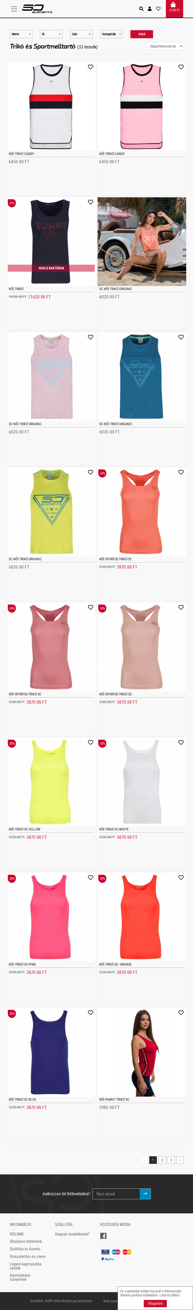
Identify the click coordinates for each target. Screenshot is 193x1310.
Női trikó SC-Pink (22, 964)
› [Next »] (179, 1160)
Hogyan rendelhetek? (72, 1234)
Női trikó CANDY (21, 153)
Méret (15, 34)
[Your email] (116, 1193)
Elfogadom (155, 1303)
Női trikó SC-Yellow (24, 829)
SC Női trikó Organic (115, 288)
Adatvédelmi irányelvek (20, 1277)
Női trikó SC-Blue (22, 1099)
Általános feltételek (26, 1241)
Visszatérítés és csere (27, 1256)
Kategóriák (109, 34)
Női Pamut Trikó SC (114, 1099)
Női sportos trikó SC (115, 559)
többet (175, 1295)
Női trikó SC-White (114, 829)
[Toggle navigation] (16, 8)
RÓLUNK (17, 1234)
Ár (43, 34)
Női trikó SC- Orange (115, 964)
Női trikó (16, 288)
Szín (74, 34)
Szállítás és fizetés (25, 1249)
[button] (150, 9)
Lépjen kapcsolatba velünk (25, 1266)
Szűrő (141, 34)
